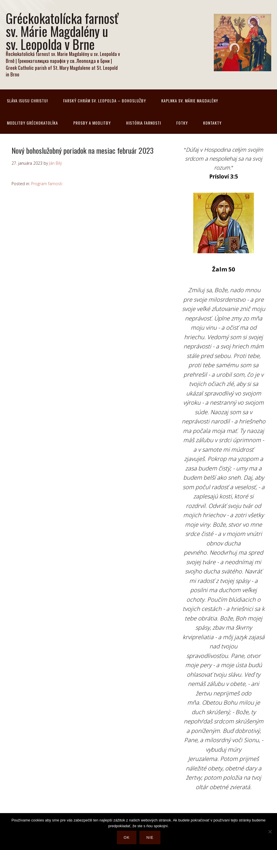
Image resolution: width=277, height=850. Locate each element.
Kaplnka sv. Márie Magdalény (189, 100)
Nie (151, 839)
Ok (128, 839)
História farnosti (143, 123)
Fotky (182, 123)
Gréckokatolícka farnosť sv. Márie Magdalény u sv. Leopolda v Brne (62, 31)
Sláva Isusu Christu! (27, 100)
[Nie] (270, 832)
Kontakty (212, 123)
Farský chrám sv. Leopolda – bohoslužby (104, 100)
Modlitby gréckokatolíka (32, 123)
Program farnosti (46, 183)
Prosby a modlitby (92, 123)
